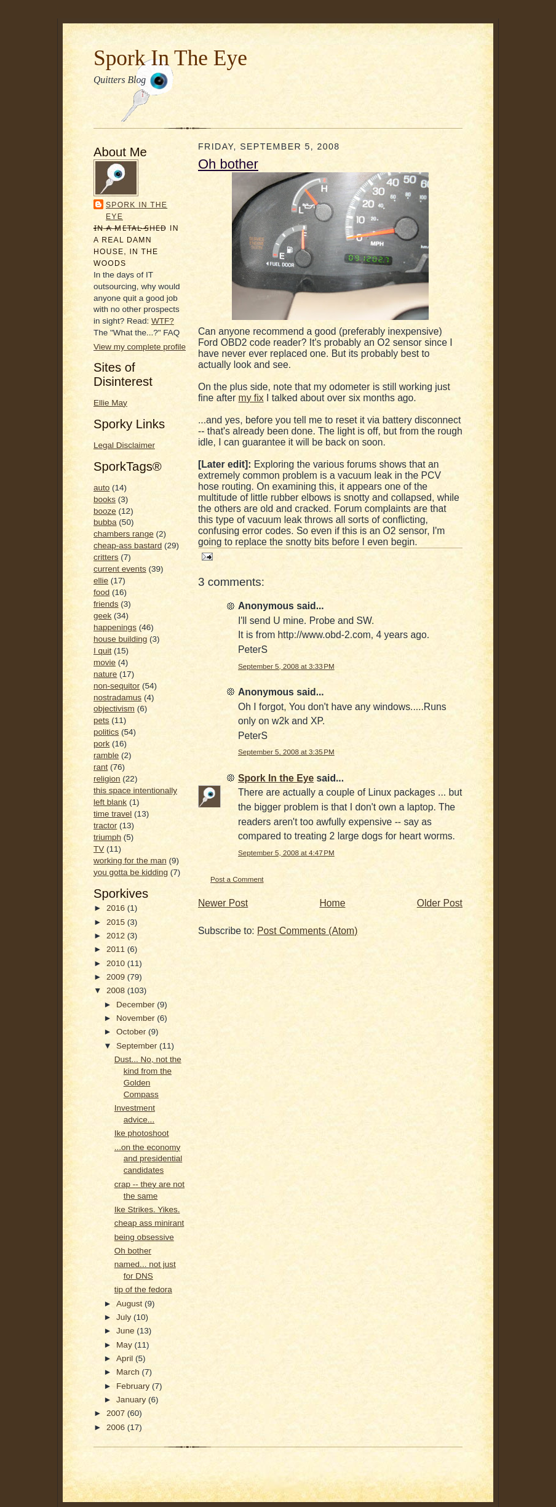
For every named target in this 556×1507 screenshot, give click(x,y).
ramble (106, 755)
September (137, 1045)
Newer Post (223, 903)
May (125, 1344)
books (104, 499)
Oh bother (132, 1250)
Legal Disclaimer (124, 445)
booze (104, 511)
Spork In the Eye (136, 211)
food (101, 592)
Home (333, 903)
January (132, 1399)
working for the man (130, 860)
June (126, 1330)
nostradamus (117, 697)
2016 (116, 908)
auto (101, 487)
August (130, 1303)
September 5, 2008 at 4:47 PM (286, 853)
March (128, 1372)
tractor (105, 825)
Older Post (440, 903)
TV (98, 848)
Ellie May (110, 402)
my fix (251, 398)
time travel (112, 813)
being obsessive (144, 1237)
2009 (116, 976)
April (125, 1358)
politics (106, 732)
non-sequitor (116, 685)
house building (120, 639)
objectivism (114, 708)
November (136, 1018)
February (134, 1386)
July (124, 1317)
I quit (102, 650)
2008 (116, 990)
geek (102, 615)
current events (119, 569)
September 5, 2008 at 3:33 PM (286, 666)
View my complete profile (139, 346)
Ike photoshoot (141, 1133)
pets (101, 720)
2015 (116, 922)
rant (100, 767)
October (132, 1031)
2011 (116, 949)
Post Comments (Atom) (307, 930)
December (136, 1004)
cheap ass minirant (149, 1223)
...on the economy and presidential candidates (148, 1159)
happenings (115, 627)
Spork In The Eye (170, 58)
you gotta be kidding (130, 872)
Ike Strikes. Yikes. (147, 1209)
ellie (100, 580)
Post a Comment (237, 879)
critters (106, 557)
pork (101, 743)
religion (107, 778)
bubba (105, 522)
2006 (116, 1427)
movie (104, 662)
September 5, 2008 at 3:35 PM (286, 752)
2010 (116, 963)
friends (106, 604)
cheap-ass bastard (127, 545)
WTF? (162, 321)
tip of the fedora (143, 1289)
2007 (116, 1413)
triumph (107, 837)
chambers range (123, 533)
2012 (116, 935)
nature (105, 674)
